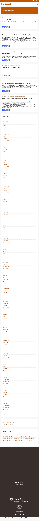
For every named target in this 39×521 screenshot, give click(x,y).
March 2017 (5, 327)
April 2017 (5, 325)
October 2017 (5, 312)
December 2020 (6, 242)
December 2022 (6, 190)
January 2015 (5, 377)
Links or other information (19, 468)
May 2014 (5, 394)
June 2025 (5, 125)
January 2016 (5, 355)
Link (19, 455)
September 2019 (6, 270)
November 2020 (6, 244)
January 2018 (5, 305)
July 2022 (5, 201)
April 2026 (5, 119)
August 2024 (5, 147)
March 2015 (5, 372)
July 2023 (5, 175)
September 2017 (6, 314)
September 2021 (6, 223)
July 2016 (5, 344)
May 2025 (5, 127)
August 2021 (5, 225)
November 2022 (6, 192)
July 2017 (5, 318)
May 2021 (5, 231)
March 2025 (5, 132)
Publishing (15, 32)
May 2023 (5, 179)
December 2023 (6, 164)
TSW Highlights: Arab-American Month (13, 54)
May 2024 (5, 153)
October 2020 (5, 247)
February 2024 (6, 160)
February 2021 (6, 238)
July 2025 (5, 123)
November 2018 (6, 288)
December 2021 (6, 216)
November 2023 (6, 166)
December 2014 (6, 379)
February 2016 (6, 353)
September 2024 (6, 145)
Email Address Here (19, 508)
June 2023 (5, 177)
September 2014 (6, 385)
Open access (12, 32)
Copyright (11, 96)
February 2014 (6, 401)
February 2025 (6, 134)
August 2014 (5, 388)
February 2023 (6, 186)
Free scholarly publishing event (11, 67)
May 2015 (5, 368)
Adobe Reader (31, 517)
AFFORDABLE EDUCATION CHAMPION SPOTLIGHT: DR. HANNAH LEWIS (17, 436)
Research (18, 32)
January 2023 (5, 188)
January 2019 (5, 283)
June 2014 (5, 392)
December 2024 (6, 138)
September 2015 (6, 364)
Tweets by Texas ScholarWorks (9, 424)
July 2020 (5, 253)
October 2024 (5, 142)
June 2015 (5, 366)
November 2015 (6, 359)
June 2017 (5, 320)
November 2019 (6, 266)
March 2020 (5, 262)
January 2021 (5, 240)
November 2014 (6, 381)
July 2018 (5, 292)
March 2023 (5, 184)
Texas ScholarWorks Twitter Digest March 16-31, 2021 (18, 98)
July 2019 (5, 273)
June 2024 (5, 151)
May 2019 (5, 275)
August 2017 (5, 316)
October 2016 (5, 338)
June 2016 (5, 346)
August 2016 (5, 342)
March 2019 (5, 279)
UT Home (6, 517)
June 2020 (5, 255)
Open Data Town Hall (8, 19)
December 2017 (6, 307)
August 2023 (5, 173)
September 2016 (6, 340)
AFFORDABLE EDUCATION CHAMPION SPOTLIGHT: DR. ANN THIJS (16, 442)
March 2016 (5, 351)
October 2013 (5, 409)
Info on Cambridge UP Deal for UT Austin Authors (16, 83)
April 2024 (5, 155)
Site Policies (17, 517)
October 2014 (5, 383)
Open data (11, 17)
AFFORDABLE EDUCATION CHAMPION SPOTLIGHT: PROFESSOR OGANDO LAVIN (18, 438)
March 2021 (5, 236)
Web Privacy (27, 517)
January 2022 (5, 214)
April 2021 (5, 234)
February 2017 (6, 329)
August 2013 (5, 414)
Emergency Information (11, 517)
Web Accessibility (22, 517)
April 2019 (5, 277)
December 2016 (6, 333)
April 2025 (5, 129)
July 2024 (5, 149)
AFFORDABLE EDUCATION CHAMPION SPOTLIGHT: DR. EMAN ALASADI (17, 434)
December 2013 (6, 405)
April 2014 (5, 396)
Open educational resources (21, 96)
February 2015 (6, 375)
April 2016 (5, 349)
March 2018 (5, 301)
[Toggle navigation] (38, 4)
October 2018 (5, 290)
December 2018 (6, 286)
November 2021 (6, 218)
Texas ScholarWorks (24, 32)
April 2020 (5, 260)
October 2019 (5, 268)
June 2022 (5, 203)
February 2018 (6, 303)
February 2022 (6, 212)
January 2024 (5, 162)
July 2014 (5, 390)
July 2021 (5, 227)
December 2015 (6, 357)
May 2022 (5, 205)
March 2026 (5, 121)
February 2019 (6, 281)
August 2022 (5, 199)
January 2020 (5, 264)
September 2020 (6, 249)
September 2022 (6, 197)
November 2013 (6, 407)
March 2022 (5, 210)
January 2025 (5, 136)
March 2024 (5, 158)
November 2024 (6, 140)
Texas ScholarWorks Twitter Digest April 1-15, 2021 (17, 35)
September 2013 (6, 411)
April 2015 (5, 370)
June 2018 (5, 294)
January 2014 (5, 403)
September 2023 (6, 171)
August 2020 (5, 251)
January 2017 (5, 331)
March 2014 (5, 398)
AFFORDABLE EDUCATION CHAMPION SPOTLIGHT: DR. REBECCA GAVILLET (17, 440)
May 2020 (5, 257)
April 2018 (5, 299)
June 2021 (5, 229)
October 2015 (5, 362)
